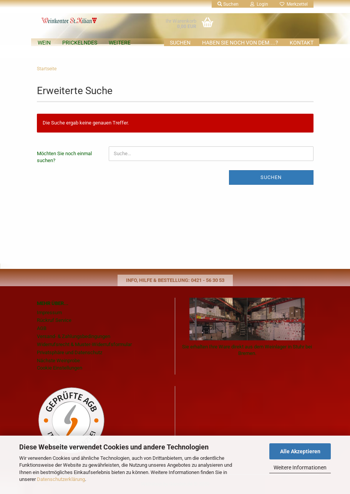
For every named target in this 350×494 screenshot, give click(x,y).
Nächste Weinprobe (58, 360)
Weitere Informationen (300, 467)
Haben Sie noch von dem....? (240, 43)
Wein (44, 43)
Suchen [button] (228, 4)
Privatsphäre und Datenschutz (69, 352)
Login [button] (259, 4)
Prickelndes (79, 43)
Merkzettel (294, 4)
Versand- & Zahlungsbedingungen (73, 336)
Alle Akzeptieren (300, 451)
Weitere (120, 43)
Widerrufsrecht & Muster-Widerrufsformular (84, 344)
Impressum (49, 312)
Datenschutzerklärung (61, 479)
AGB (41, 328)
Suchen (180, 43)
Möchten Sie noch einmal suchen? (64, 157)
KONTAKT (302, 43)
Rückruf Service (54, 320)
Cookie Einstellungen (59, 368)
